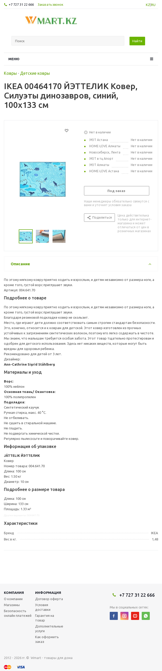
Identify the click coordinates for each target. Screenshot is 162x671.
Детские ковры (35, 73)
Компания (14, 592)
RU (153, 5)
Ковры (10, 73)
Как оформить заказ (47, 639)
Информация (48, 592)
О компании (13, 599)
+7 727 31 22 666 (21, 4)
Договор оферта (49, 599)
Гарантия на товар (44, 618)
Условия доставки (42, 607)
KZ (148, 5)
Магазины (12, 605)
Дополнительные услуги (49, 628)
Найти (137, 41)
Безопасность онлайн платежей (17, 613)
